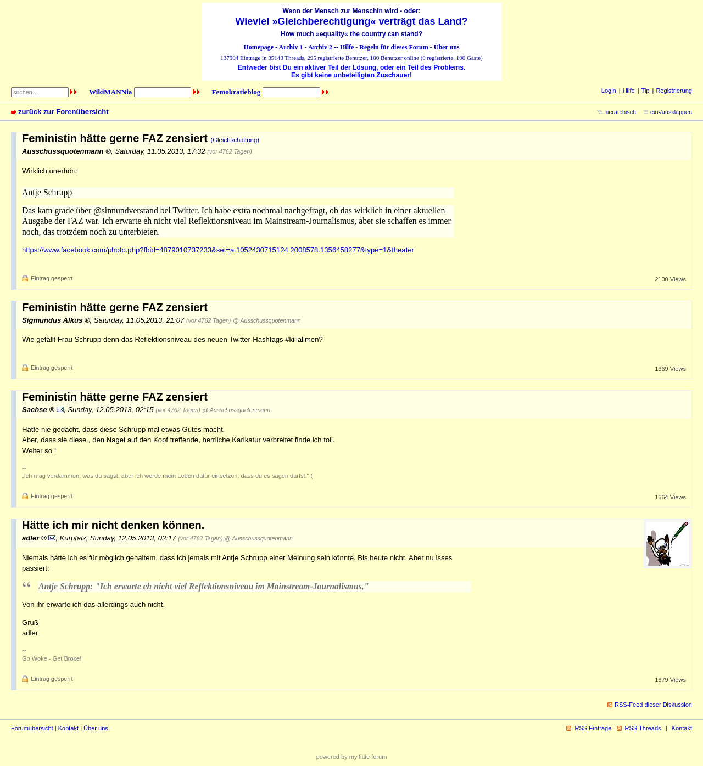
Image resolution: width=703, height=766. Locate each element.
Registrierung (674, 90)
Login (608, 90)
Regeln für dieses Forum (393, 47)
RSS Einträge (592, 728)
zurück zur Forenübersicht (63, 112)
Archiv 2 (320, 47)
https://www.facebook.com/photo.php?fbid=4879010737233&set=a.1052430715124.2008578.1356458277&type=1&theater (218, 250)
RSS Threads (643, 728)
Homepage (258, 47)
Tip (645, 90)
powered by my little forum (351, 756)
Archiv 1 (290, 47)
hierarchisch (620, 112)
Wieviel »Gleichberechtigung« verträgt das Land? (352, 21)
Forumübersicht (32, 728)
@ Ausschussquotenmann (267, 320)
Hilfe (347, 47)
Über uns (447, 47)
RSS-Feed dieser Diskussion (653, 704)
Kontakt (68, 728)
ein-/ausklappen (671, 112)
